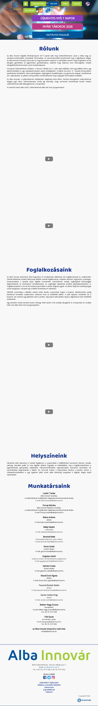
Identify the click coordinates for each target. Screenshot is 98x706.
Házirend (49, 692)
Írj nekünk (29, 10)
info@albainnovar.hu (51, 667)
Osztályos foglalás (57, 34)
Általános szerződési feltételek (49, 685)
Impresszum (49, 687)
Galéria (76, 4)
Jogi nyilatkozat (49, 690)
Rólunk (53, 4)
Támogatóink (38, 4)
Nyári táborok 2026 (58, 26)
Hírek (65, 4)
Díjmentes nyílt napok (58, 18)
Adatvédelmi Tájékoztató (49, 683)
